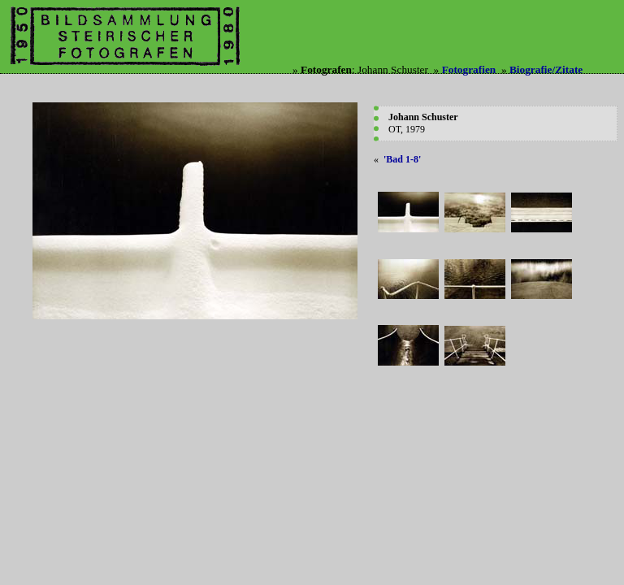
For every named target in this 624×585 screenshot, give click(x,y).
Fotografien (469, 69)
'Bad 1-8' (402, 159)
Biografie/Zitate (546, 69)
